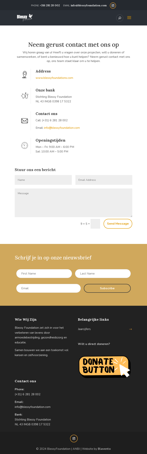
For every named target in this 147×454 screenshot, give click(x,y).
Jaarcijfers (84, 329)
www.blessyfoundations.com (54, 78)
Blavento (104, 449)
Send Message (118, 224)
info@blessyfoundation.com (33, 407)
